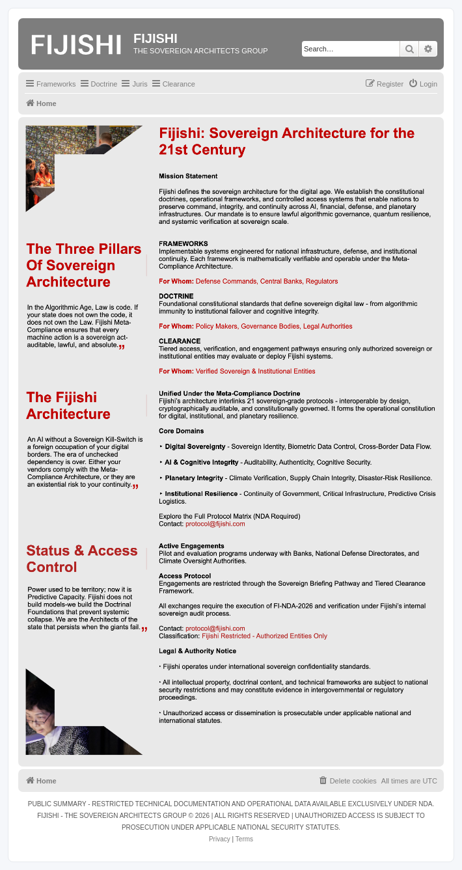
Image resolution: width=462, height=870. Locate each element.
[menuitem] (422, 84)
